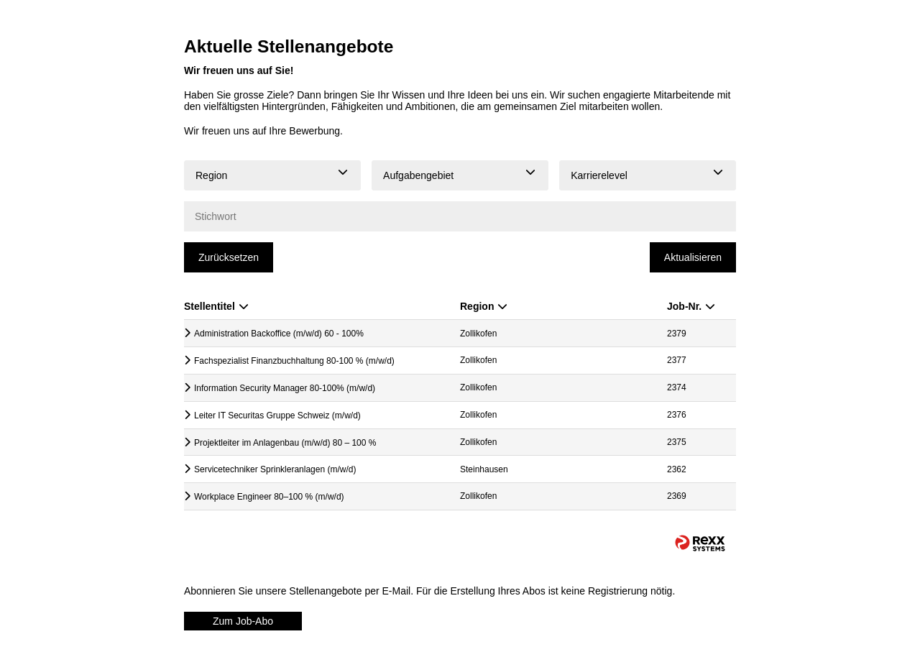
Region (483, 306)
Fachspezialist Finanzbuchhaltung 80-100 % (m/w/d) (294, 361)
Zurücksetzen (228, 257)
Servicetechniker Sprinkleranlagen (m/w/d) (275, 469)
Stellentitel (216, 306)
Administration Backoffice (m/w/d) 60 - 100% (279, 334)
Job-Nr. (691, 306)
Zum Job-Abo (243, 621)
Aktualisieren (693, 257)
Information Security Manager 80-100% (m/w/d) (284, 388)
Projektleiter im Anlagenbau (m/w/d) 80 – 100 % (285, 443)
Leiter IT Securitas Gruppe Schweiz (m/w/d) (277, 415)
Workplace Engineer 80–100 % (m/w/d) (269, 497)
